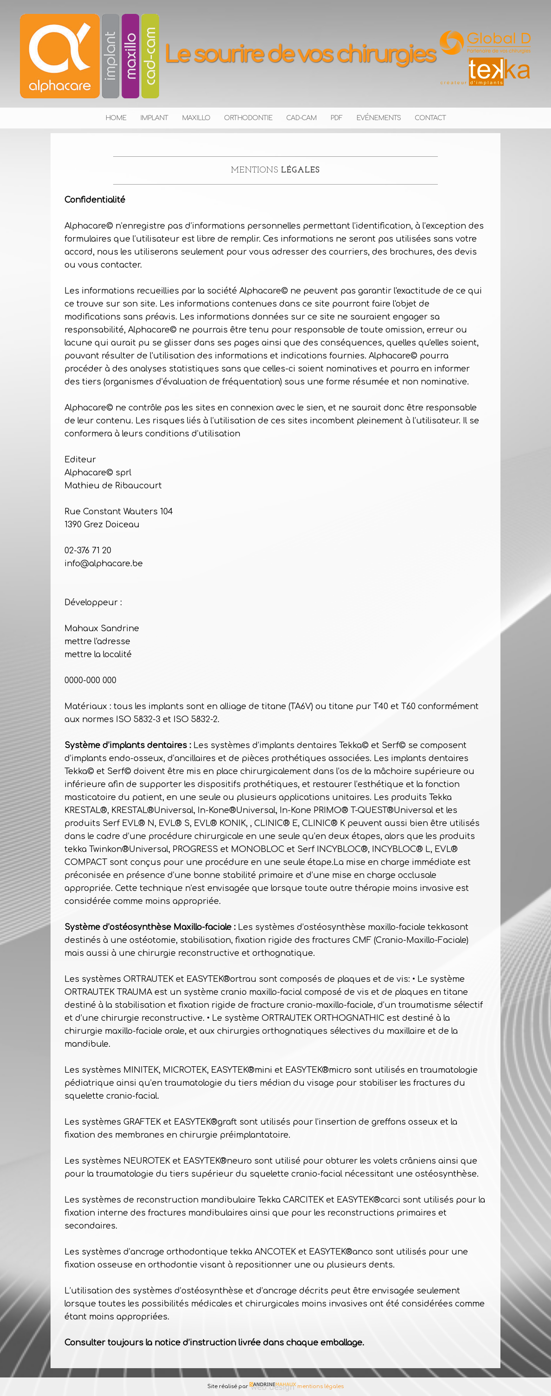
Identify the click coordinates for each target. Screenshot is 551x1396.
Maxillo (196, 118)
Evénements (378, 118)
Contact (430, 118)
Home (115, 118)
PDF (336, 118)
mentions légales (320, 1386)
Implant (154, 118)
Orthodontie (248, 118)
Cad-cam (301, 118)
